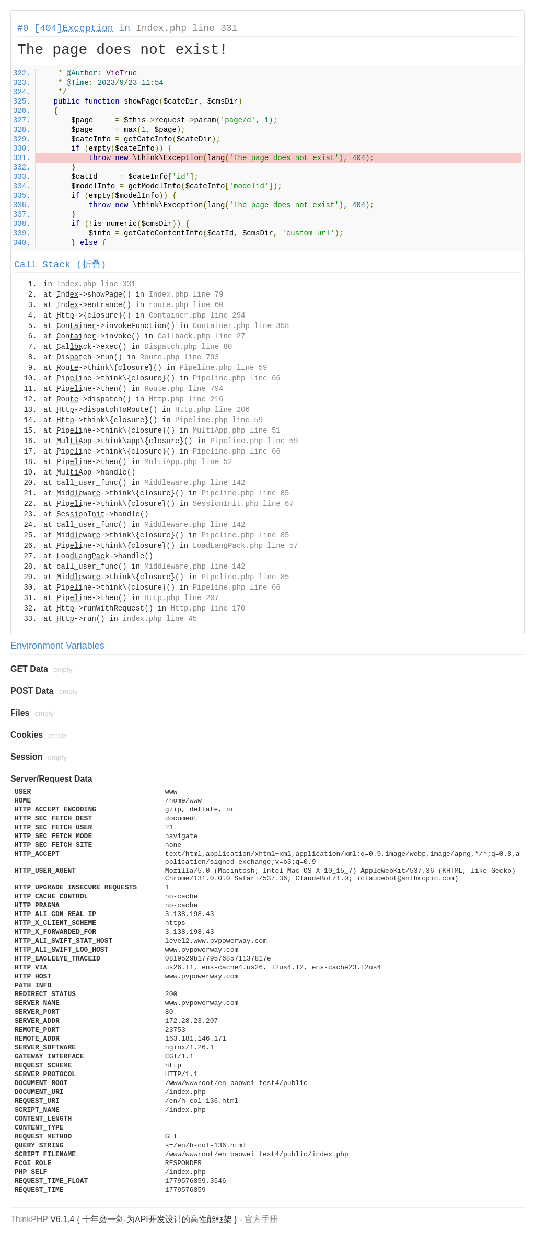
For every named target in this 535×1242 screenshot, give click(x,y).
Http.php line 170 (208, 608)
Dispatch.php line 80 (188, 347)
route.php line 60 (186, 305)
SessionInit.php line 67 (243, 504)
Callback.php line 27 (201, 336)
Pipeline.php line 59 (223, 368)
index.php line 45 (159, 619)
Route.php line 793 (179, 357)
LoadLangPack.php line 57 (245, 545)
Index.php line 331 (186, 28)
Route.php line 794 (183, 389)
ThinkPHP (29, 1219)
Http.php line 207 (181, 598)
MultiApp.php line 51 (237, 430)
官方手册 (261, 1219)
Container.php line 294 (197, 315)
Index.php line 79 (186, 294)
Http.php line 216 (186, 399)
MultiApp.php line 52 (188, 462)
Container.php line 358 (241, 326)
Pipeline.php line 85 (245, 493)
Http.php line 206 (212, 409)
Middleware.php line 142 (194, 483)
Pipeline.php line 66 (237, 378)
